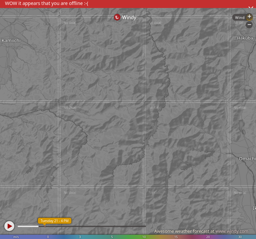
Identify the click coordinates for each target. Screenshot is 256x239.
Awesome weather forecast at (201, 231)
